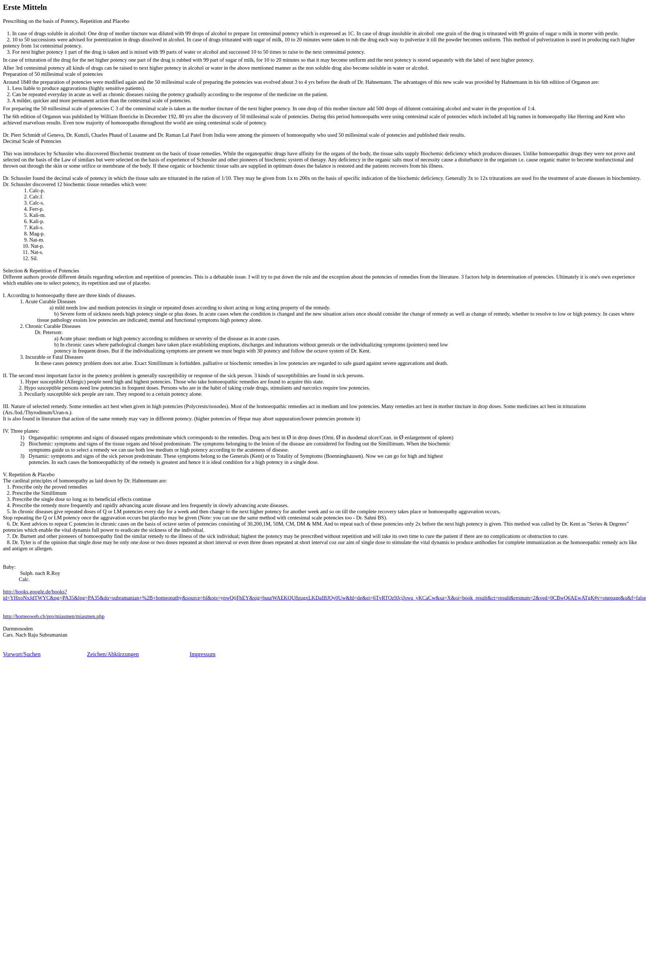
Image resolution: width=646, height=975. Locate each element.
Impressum (202, 654)
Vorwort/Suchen (22, 654)
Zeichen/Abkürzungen (113, 654)
